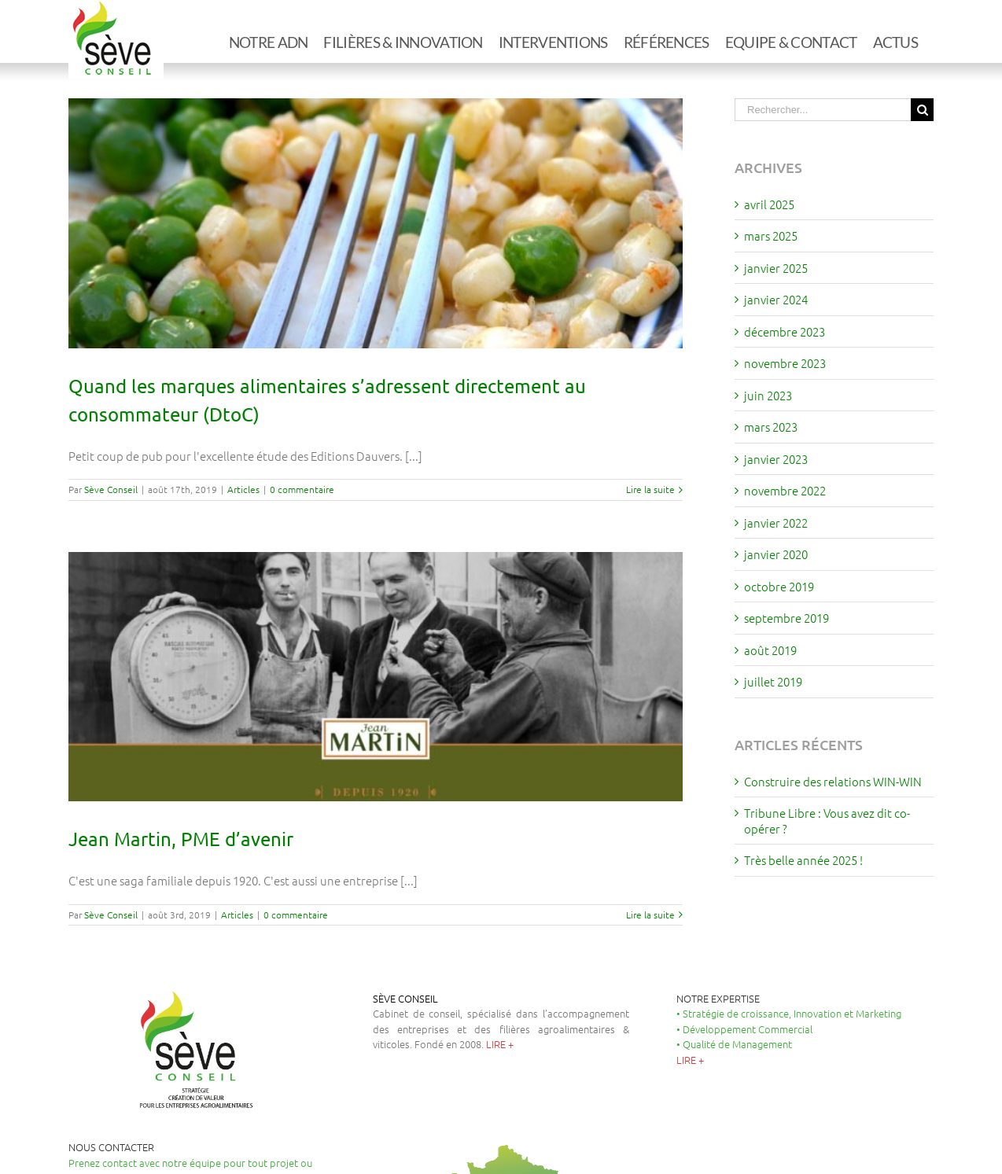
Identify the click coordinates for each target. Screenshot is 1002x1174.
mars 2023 (771, 426)
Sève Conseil (111, 489)
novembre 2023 (785, 363)
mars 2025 (771, 235)
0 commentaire (302, 489)
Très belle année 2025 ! (803, 860)
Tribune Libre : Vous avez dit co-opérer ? (827, 820)
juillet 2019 (773, 681)
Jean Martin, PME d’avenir (180, 838)
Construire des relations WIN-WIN (833, 781)
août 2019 (770, 650)
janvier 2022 (776, 522)
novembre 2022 (785, 490)
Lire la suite (650, 489)
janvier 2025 (776, 267)
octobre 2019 (779, 586)
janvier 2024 (776, 299)
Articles (243, 489)
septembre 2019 (786, 617)
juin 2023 (768, 395)
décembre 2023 (784, 331)
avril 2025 (769, 204)
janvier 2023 (776, 459)
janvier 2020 (776, 554)
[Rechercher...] (823, 109)
